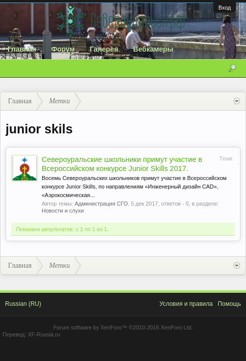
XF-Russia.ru (44, 334)
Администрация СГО (101, 204)
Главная (22, 49)
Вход (224, 8)
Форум (63, 49)
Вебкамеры (153, 49)
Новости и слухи (63, 211)
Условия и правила (185, 303)
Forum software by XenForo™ (123, 327)
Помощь (229, 303)
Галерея (104, 49)
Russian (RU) (23, 303)
